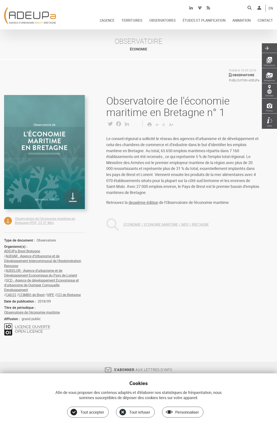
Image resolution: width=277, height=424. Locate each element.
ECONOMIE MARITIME (161, 224)
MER (184, 224)
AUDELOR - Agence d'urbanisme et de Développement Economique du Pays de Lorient (40, 273)
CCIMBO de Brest (32, 294)
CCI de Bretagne (68, 294)
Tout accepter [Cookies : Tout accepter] (92, 412)
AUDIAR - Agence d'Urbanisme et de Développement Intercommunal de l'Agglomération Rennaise (42, 261)
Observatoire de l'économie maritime (32, 312)
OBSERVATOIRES (162, 20)
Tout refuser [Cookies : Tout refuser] (139, 412)
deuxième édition (143, 202)
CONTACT (265, 20)
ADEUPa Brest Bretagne (22, 251)
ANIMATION (241, 20)
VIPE (50, 294)
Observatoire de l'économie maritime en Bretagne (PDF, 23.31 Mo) (45, 220)
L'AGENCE (107, 20)
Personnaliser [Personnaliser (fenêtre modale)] (187, 412)
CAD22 (11, 294)
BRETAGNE (200, 224)
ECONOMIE (132, 224)
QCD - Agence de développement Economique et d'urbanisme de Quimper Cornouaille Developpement (41, 285)
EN (271, 8)
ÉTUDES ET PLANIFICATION (204, 20)
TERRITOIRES (131, 20)
